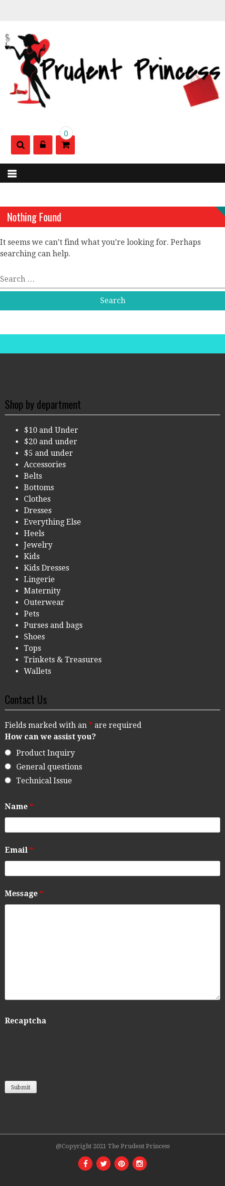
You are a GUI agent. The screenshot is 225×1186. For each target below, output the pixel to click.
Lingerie (39, 579)
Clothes (37, 499)
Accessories (45, 464)
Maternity (42, 590)
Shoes (34, 636)
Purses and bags (53, 625)
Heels (34, 533)
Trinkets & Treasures (63, 659)
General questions (49, 766)
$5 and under (48, 453)
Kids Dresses (46, 567)
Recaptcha (25, 1020)
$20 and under (50, 441)
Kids (32, 556)
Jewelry (38, 544)
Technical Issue (44, 780)
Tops (32, 648)
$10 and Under (51, 430)
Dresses (37, 510)
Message (24, 893)
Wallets (37, 671)
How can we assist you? (50, 736)
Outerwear (44, 602)
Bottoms (39, 487)
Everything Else (52, 522)
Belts (33, 476)
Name (19, 806)
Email (19, 850)
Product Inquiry (45, 753)
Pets (31, 613)
